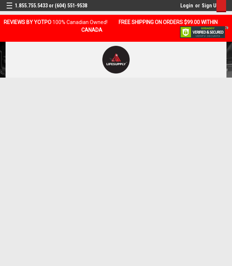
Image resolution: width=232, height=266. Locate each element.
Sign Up (210, 5)
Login (186, 5)
